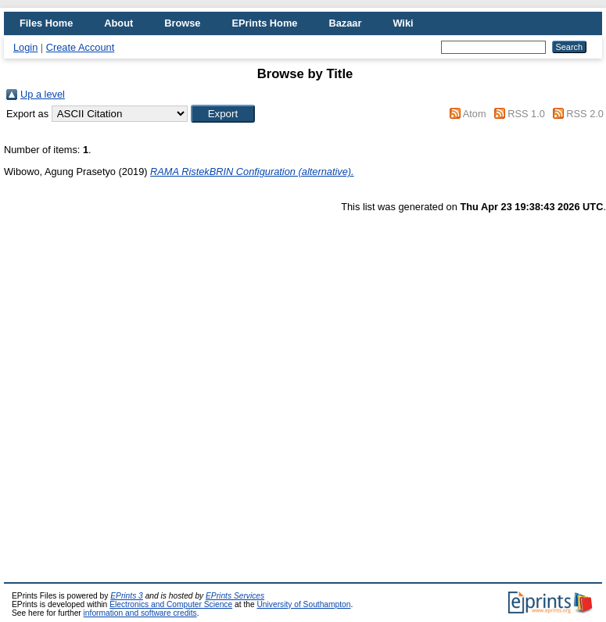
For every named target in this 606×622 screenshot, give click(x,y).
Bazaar (344, 23)
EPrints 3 (126, 596)
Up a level (42, 94)
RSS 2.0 (585, 114)
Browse (182, 23)
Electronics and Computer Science (170, 604)
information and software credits (140, 613)
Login (25, 47)
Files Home (46, 23)
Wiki (403, 23)
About (118, 23)
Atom (474, 114)
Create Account (80, 47)
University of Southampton (303, 604)
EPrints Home (264, 23)
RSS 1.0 (526, 114)
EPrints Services (235, 596)
